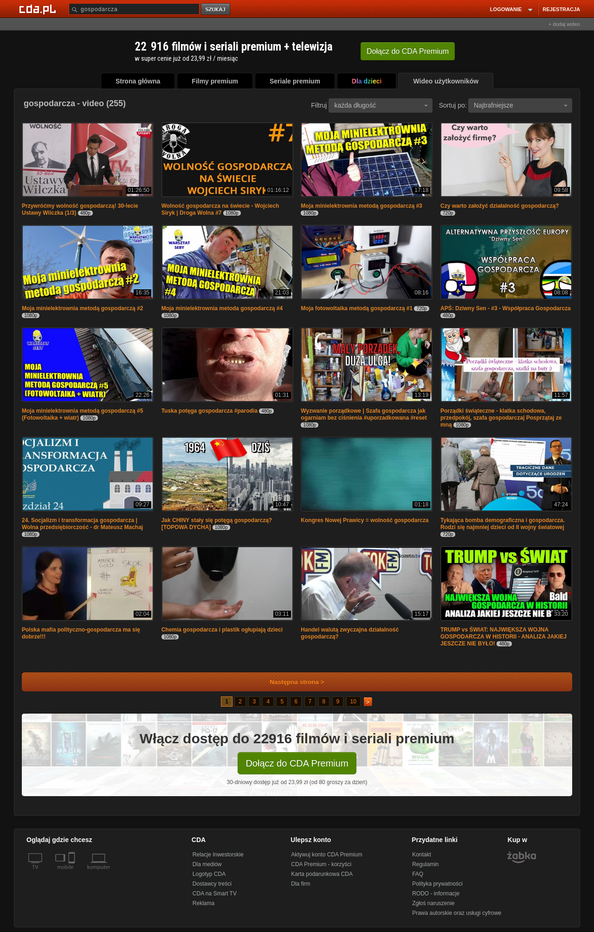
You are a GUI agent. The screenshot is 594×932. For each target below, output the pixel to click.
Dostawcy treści (212, 884)
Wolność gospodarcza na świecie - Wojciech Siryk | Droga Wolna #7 (220, 209)
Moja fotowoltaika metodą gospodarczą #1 (357, 308)
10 (353, 701)
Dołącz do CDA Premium (296, 763)
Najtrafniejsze (521, 105)
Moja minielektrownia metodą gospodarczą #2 (82, 308)
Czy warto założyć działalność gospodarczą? (499, 206)
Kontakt (421, 854)
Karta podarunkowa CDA (322, 874)
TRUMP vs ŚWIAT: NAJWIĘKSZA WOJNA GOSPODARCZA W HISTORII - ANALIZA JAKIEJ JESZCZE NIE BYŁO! (503, 636)
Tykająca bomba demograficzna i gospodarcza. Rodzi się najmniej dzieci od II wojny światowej (502, 523)
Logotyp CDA (209, 874)
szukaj (216, 9)
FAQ (417, 874)
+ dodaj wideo (564, 24)
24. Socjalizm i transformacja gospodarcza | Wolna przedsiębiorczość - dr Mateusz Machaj (82, 523)
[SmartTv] (73, 872)
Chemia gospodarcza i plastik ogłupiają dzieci (222, 629)
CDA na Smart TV (215, 893)
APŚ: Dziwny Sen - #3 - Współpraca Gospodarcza (505, 308)
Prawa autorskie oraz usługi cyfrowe (456, 913)
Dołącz (408, 51)
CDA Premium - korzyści (321, 864)
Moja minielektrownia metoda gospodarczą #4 (222, 308)
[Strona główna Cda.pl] (39, 9)
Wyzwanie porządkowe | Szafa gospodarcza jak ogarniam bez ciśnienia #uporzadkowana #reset (363, 414)
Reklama (203, 903)
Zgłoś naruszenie (433, 903)
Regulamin (425, 864)
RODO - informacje (435, 893)
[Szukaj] (134, 9)
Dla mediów (207, 864)
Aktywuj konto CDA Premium (326, 854)
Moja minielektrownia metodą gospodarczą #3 (361, 206)
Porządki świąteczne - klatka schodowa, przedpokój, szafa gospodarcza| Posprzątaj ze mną (501, 418)
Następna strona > (291, 681)
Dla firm (300, 884)
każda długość (381, 105)
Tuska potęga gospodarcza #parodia (209, 411)
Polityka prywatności (437, 884)
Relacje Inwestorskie (218, 854)
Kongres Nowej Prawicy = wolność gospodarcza (364, 520)
